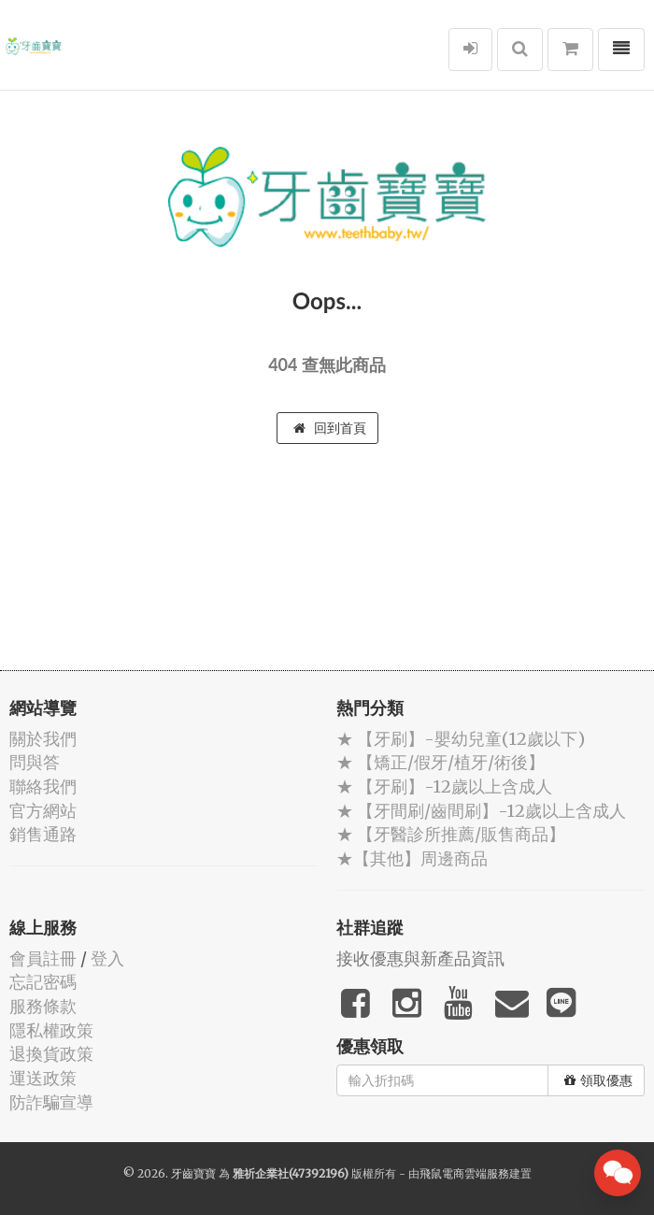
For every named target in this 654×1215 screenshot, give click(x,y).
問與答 (34, 762)
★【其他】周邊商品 (412, 858)
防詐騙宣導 (51, 1102)
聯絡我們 (43, 786)
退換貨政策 (51, 1054)
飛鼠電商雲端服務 (464, 1173)
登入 (107, 958)
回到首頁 (329, 428)
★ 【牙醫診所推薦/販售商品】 (450, 834)
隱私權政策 (51, 1030)
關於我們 (43, 739)
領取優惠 (598, 1080)
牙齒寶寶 (193, 1173)
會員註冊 (43, 958)
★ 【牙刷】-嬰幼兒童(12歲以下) (460, 739)
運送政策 (43, 1078)
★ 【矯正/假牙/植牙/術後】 (440, 762)
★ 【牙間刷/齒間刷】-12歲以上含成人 (481, 811)
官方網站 (43, 811)
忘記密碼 (43, 982)
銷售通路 (43, 834)
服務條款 (43, 1006)
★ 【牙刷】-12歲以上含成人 (444, 786)
